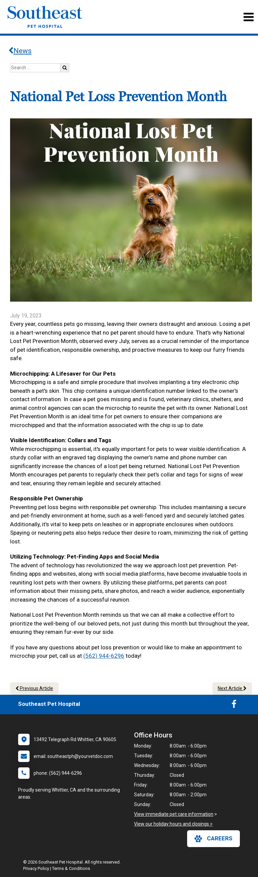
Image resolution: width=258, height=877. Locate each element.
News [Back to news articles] (20, 51)
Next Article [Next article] (232, 688)
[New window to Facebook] (234, 705)
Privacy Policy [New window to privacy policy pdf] (36, 868)
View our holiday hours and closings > (173, 824)
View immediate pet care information (173, 814)
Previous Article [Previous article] (34, 688)
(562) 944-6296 (103, 655)
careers (213, 838)
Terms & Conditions (71, 868)
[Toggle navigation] (248, 17)
